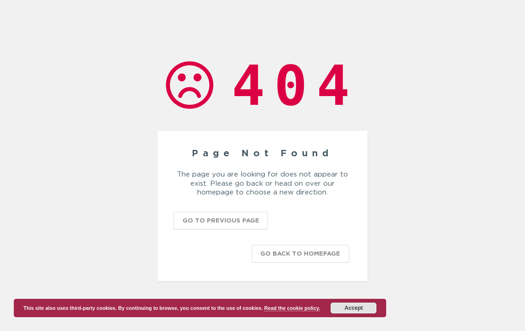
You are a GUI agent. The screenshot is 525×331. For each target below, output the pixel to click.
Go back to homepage (300, 253)
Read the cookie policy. (292, 308)
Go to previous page (221, 220)
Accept (353, 308)
